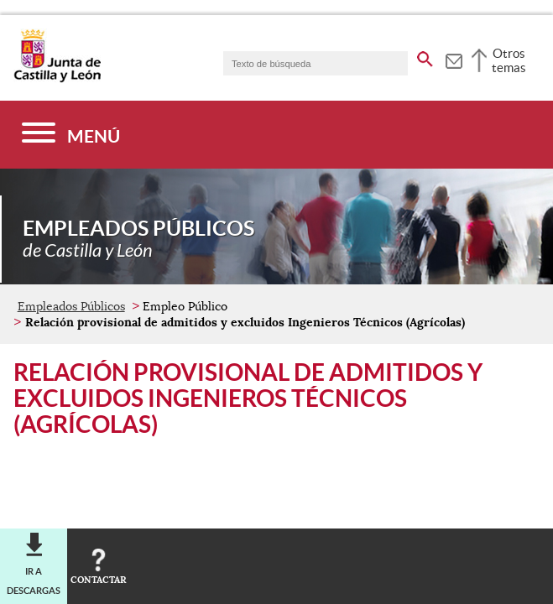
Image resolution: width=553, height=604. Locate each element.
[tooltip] (453, 58)
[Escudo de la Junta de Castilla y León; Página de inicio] (57, 78)
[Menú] (71, 135)
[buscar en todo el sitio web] (425, 56)
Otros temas (509, 60)
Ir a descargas (33, 580)
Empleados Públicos (71, 306)
